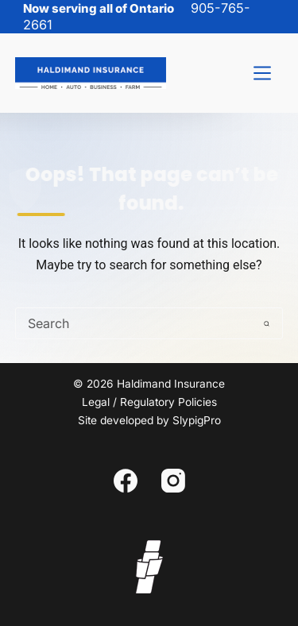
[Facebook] (125, 481)
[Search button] (266, 323)
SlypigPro (196, 420)
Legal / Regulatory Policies (149, 402)
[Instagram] (173, 481)
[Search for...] (133, 323)
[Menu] (262, 73)
